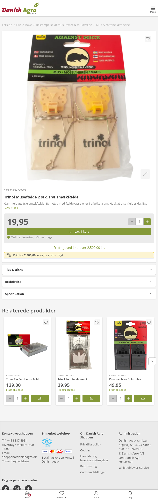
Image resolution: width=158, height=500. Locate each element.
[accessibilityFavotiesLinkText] (62, 495)
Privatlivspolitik (90, 444)
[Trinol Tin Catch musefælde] (27, 345)
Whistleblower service (134, 468)
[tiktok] (28, 488)
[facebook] (5, 488)
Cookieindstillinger (93, 472)
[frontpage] (20, 8)
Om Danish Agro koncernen (130, 460)
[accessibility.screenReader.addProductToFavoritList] (46, 322)
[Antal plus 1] (147, 221)
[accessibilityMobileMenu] (153, 10)
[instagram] (17, 488)
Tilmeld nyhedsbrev (15, 461)
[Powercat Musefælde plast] (130, 345)
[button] (79, 270)
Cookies (85, 450)
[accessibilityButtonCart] (27, 495)
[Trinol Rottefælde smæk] (79, 345)
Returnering (88, 466)
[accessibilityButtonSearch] (130, 495)
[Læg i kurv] (79, 231)
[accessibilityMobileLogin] (96, 495)
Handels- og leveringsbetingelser (94, 458)
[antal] (139, 221)
